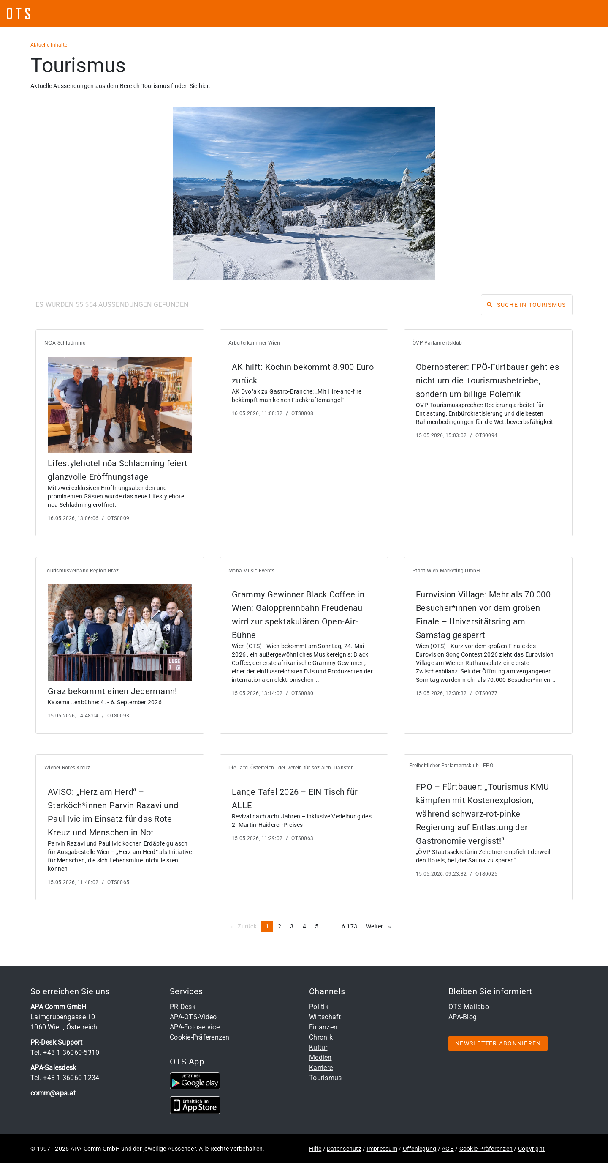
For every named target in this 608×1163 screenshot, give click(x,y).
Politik (318, 1007)
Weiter (380, 926)
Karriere (321, 1068)
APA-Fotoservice (195, 1027)
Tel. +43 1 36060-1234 (64, 1078)
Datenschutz (344, 1148)
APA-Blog (462, 1017)
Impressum (382, 1148)
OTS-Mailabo (468, 1007)
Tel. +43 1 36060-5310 (64, 1052)
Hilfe (315, 1148)
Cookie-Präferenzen (200, 1037)
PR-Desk (182, 1007)
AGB (448, 1148)
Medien (320, 1058)
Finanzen (323, 1027)
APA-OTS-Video (193, 1017)
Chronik (321, 1037)
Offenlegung (420, 1148)
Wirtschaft (325, 1017)
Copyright (531, 1148)
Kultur (318, 1047)
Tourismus (325, 1078)
